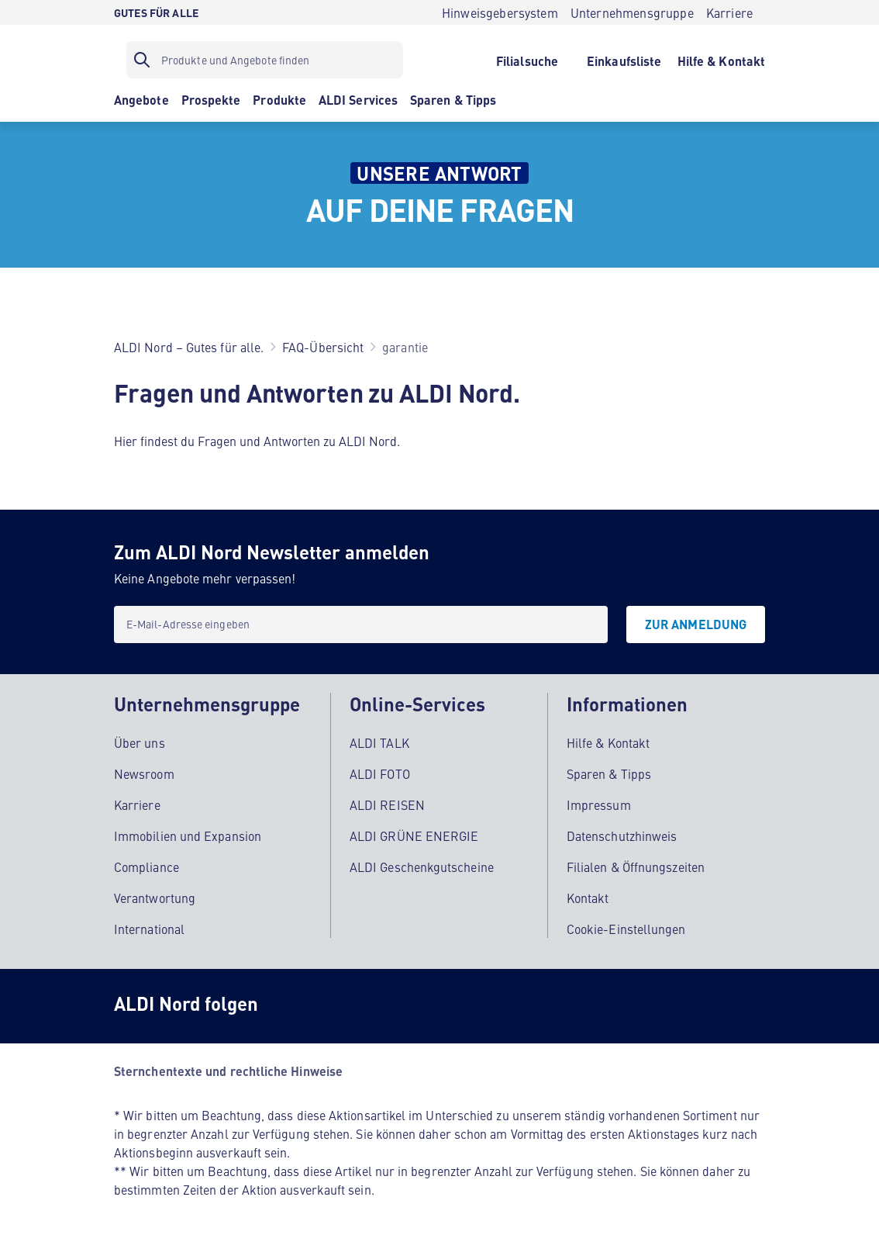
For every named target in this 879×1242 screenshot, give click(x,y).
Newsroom (144, 773)
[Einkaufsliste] (624, 60)
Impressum (599, 804)
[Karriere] (729, 12)
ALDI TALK (379, 742)
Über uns (139, 742)
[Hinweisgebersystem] (500, 12)
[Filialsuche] (526, 60)
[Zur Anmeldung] (695, 624)
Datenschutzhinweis (622, 835)
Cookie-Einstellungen (626, 928)
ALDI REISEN (387, 804)
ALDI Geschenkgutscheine (422, 866)
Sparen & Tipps (609, 773)
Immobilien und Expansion (187, 835)
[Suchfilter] (264, 59)
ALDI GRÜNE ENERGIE (414, 835)
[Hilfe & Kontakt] (721, 60)
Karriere (137, 804)
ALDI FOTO (380, 773)
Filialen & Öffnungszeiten (636, 866)
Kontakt (588, 897)
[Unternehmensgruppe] (632, 12)
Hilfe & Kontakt (608, 742)
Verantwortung (154, 897)
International (149, 928)
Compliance (146, 866)
